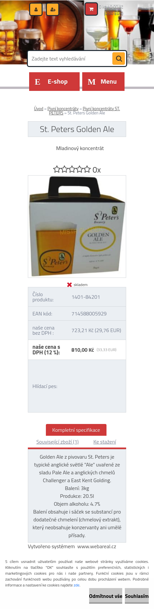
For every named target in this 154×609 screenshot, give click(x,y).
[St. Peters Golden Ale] (77, 178)
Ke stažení (104, 442)
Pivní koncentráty (63, 108)
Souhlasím (137, 596)
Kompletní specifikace (76, 430)
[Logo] (73, 32)
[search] (119, 59)
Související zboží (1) (57, 442)
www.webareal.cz (96, 546)
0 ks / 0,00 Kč (111, 6)
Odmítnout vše (106, 596)
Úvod (38, 108)
